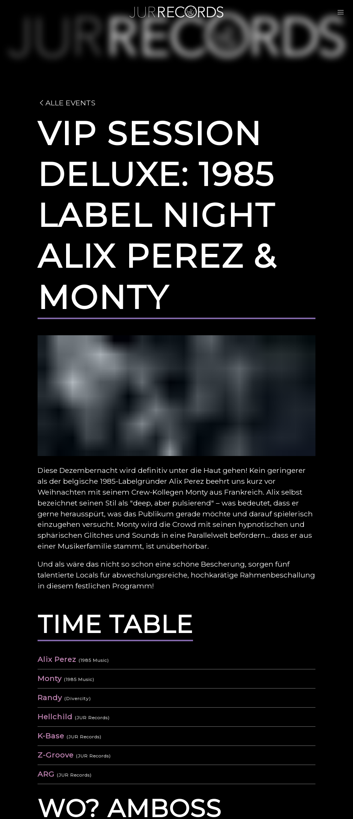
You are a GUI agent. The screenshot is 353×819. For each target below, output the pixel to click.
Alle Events (66, 102)
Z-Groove (56, 754)
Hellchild (55, 716)
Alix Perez (57, 659)
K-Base (51, 735)
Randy (50, 697)
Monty (50, 678)
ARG (46, 774)
